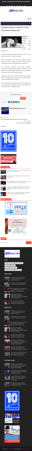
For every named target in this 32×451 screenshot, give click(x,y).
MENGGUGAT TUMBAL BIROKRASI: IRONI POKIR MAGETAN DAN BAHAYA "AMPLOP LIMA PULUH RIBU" (18, 188)
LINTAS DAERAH (19, 263)
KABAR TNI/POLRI (9, 263)
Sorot (13, 265)
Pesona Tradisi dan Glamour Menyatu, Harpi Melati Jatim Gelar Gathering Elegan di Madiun (19, 348)
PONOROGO (23, 33)
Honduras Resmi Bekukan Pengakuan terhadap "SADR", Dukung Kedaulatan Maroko (18, 302)
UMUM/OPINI (18, 269)
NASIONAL (7, 265)
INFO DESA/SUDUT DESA (10, 267)
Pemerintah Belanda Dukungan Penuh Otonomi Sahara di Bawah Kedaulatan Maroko (19, 372)
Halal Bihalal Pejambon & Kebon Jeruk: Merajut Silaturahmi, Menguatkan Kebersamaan (19, 353)
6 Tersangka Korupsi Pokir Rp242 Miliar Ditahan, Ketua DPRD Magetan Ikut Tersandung (19, 290)
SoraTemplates (10, 448)
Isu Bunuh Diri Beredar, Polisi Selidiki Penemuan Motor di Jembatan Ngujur (18, 278)
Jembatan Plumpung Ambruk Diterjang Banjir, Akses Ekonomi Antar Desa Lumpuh (19, 384)
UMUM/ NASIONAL (9, 269)
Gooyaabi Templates (25, 448)
